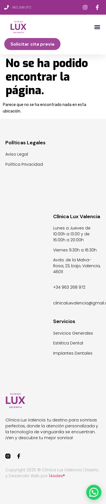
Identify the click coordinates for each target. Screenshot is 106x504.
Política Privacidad (24, 164)
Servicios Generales (73, 333)
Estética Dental (68, 343)
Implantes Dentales (72, 353)
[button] (97, 27)
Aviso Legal (16, 154)
